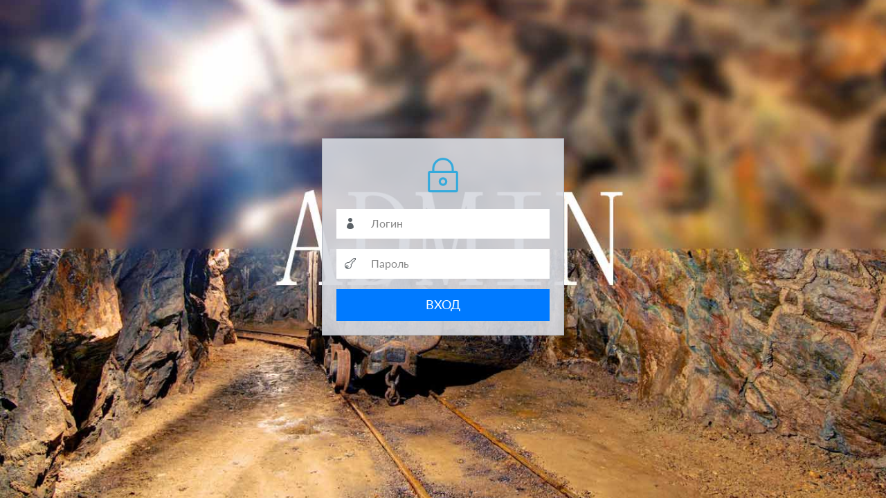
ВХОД (443, 304)
